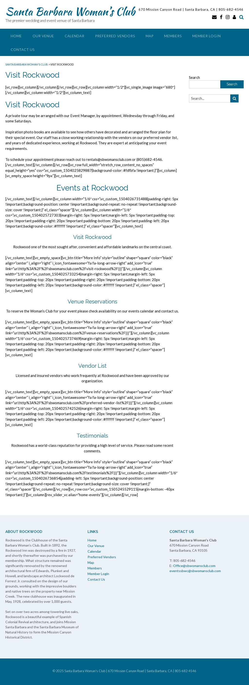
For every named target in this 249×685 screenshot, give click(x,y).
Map (149, 36)
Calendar (74, 36)
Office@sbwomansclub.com (194, 566)
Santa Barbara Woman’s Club (70, 11)
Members (173, 36)
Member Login (206, 36)
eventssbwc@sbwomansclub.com (195, 571)
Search (194, 77)
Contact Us (23, 49)
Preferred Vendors (115, 36)
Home (16, 36)
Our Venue (43, 36)
